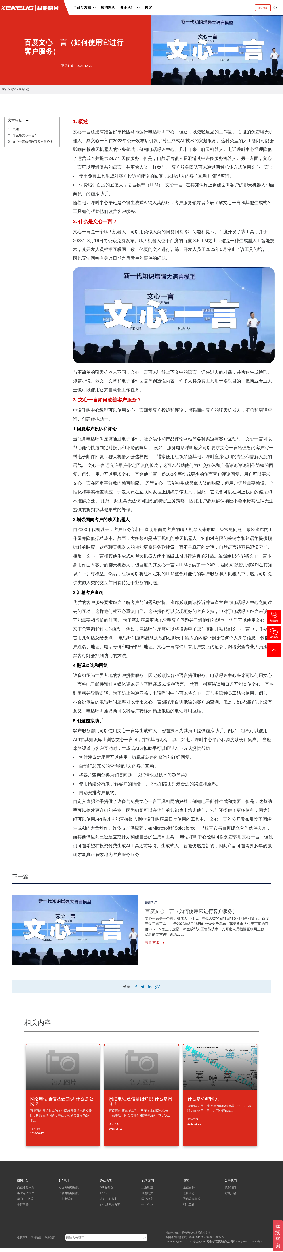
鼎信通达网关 (25, 1191)
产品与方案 (84, 7)
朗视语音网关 (25, 1219)
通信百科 (35, 1130)
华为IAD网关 (25, 1202)
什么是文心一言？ (24, 135)
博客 (151, 7)
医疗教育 (147, 1202)
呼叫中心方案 (108, 1202)
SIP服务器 (106, 1191)
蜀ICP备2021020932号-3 (247, 1245)
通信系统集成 (191, 1202)
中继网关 (23, 1208)
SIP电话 (64, 1181)
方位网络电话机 (69, 1191)
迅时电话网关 (25, 1196)
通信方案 (106, 1181)
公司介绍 (230, 1196)
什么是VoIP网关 (203, 1099)
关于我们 (130, 7)
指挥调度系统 (108, 1214)
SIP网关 (22, 1181)
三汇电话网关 (25, 1214)
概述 (15, 129)
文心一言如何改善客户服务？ (32, 141)
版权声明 (22, 1241)
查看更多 (154, 943)
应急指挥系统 (108, 1219)
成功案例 (108, 7)
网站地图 (36, 1241)
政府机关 (147, 1196)
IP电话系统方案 (110, 1208)
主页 (5, 89)
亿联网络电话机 (69, 1196)
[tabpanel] (141, 50)
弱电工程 (189, 1208)
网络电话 (212, 1245)
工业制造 (147, 1191)
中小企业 (147, 1208)
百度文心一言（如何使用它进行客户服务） (199, 911)
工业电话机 (66, 1202)
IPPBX (104, 1196)
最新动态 (24, 89)
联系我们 (263, 8)
